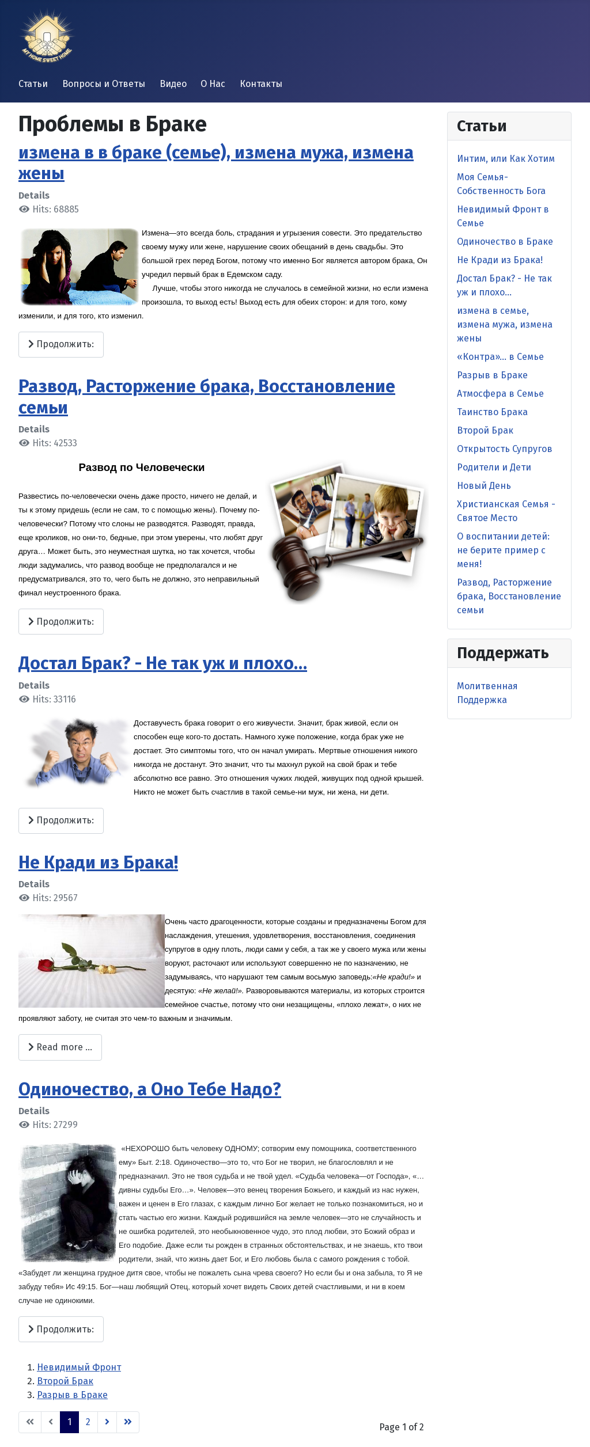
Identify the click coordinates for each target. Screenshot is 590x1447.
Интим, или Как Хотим (506, 158)
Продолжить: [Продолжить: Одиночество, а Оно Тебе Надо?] (61, 1329)
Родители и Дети (494, 467)
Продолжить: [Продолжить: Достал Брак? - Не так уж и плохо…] (61, 820)
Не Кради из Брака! (98, 862)
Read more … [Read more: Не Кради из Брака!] (60, 1047)
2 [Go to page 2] (88, 1421)
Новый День (484, 485)
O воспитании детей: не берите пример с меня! (503, 550)
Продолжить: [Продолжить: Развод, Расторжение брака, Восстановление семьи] (61, 621)
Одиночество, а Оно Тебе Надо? (149, 1089)
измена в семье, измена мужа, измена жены (505, 324)
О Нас (213, 83)
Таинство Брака (492, 412)
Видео (173, 83)
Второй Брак (65, 1381)
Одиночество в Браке (505, 241)
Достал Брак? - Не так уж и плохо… (162, 663)
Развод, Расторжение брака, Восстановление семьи (509, 596)
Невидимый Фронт (79, 1367)
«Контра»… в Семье (500, 356)
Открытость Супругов (505, 448)
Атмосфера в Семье (500, 393)
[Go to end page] (127, 1422)
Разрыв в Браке (72, 1394)
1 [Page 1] (69, 1421)
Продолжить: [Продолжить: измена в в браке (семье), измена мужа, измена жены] (61, 344)
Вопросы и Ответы (103, 83)
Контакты (261, 83)
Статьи (33, 83)
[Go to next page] (107, 1422)
